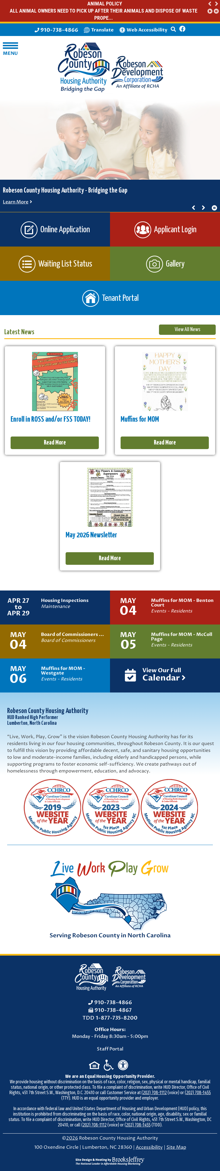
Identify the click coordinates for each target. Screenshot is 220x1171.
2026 (72, 1138)
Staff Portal (110, 1049)
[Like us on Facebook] (182, 30)
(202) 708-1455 (198, 1092)
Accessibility (149, 1147)
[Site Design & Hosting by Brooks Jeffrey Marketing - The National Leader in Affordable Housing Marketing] (110, 1160)
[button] (210, 3)
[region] (213, 7)
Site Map (176, 1147)
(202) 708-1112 (154, 1092)
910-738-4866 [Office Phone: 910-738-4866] (113, 1002)
